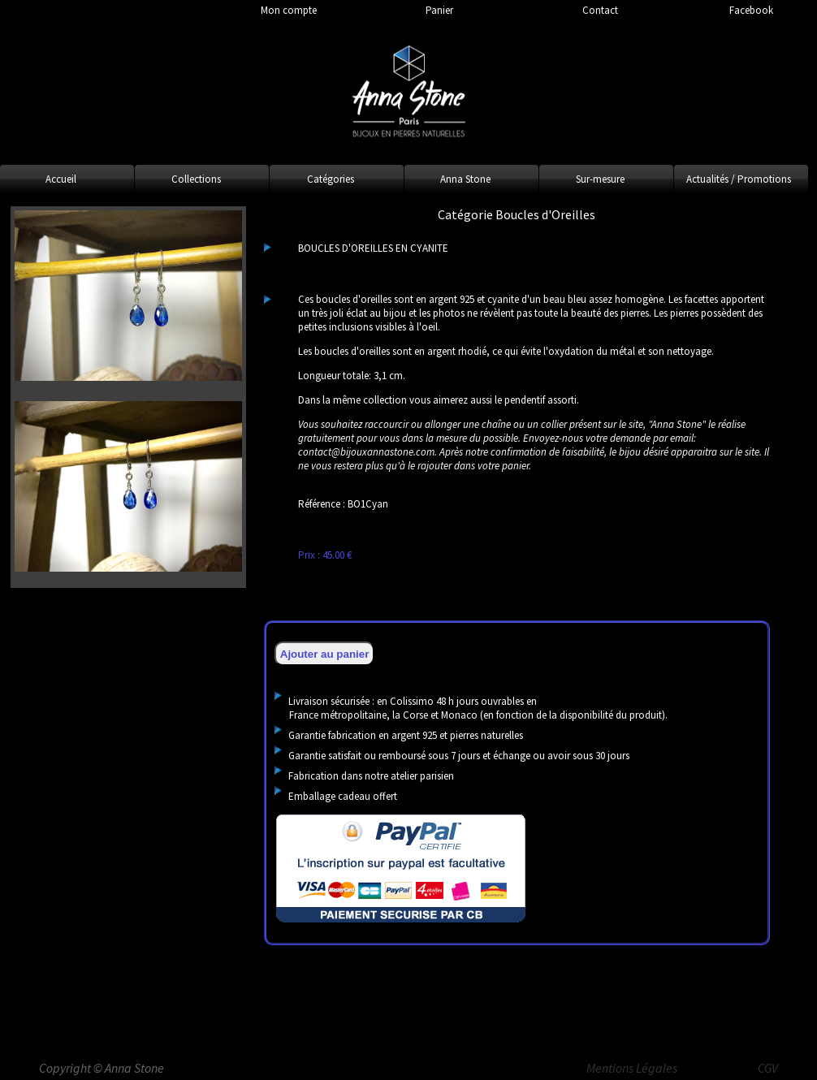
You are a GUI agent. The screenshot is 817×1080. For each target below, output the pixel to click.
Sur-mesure (600, 179)
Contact (600, 10)
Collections (196, 179)
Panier (439, 10)
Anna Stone (465, 179)
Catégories (330, 179)
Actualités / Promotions (738, 179)
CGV (768, 1068)
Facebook (751, 10)
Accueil (60, 179)
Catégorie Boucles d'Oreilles (516, 214)
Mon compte (289, 10)
